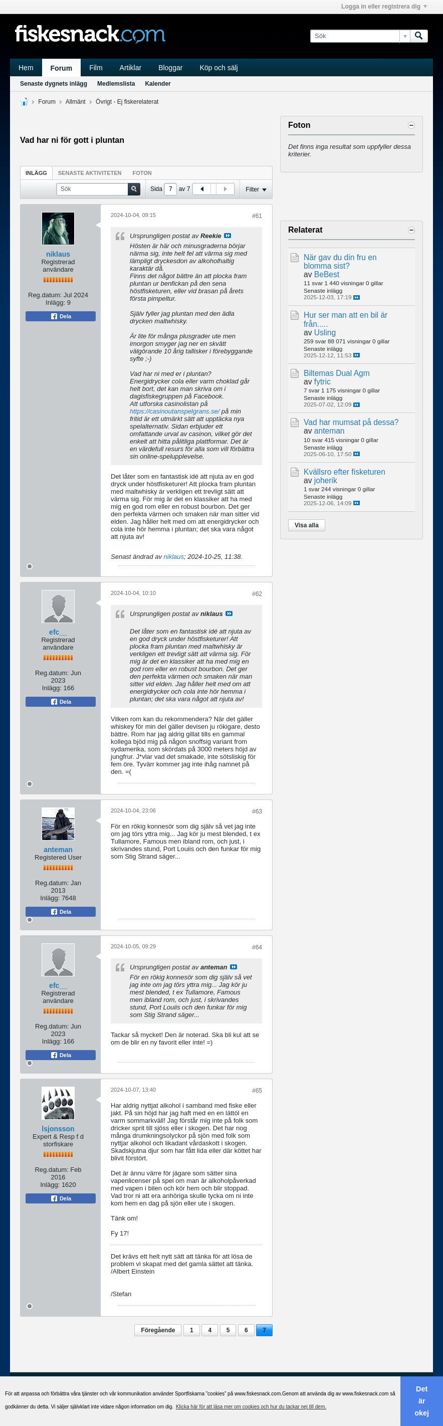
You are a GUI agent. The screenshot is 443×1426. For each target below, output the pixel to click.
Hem (26, 68)
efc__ (58, 632)
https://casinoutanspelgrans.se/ (174, 411)
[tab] (36, 172)
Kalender (157, 83)
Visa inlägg (227, 235)
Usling (325, 332)
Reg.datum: (45, 295)
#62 (257, 593)
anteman (58, 850)
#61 (257, 216)
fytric (322, 381)
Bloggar (170, 68)
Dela (60, 316)
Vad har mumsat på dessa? (351, 422)
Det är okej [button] (421, 1401)
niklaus (58, 254)
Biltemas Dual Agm (337, 373)
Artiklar (131, 68)
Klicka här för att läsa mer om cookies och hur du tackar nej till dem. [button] (251, 1406)
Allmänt (76, 101)
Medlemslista (116, 83)
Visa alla (307, 525)
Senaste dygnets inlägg (53, 83)
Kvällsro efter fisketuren (344, 472)
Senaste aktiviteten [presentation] (90, 173)
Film (95, 68)
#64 (257, 947)
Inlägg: (55, 302)
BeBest (326, 274)
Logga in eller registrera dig (384, 6)
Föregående (158, 1330)
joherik (325, 480)
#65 (257, 1090)
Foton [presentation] (142, 173)
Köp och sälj (218, 68)
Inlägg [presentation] (36, 173)
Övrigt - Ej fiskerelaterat (127, 101)
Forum (62, 68)
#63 (257, 811)
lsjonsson (58, 1129)
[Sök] (360, 36)
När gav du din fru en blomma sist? (340, 261)
